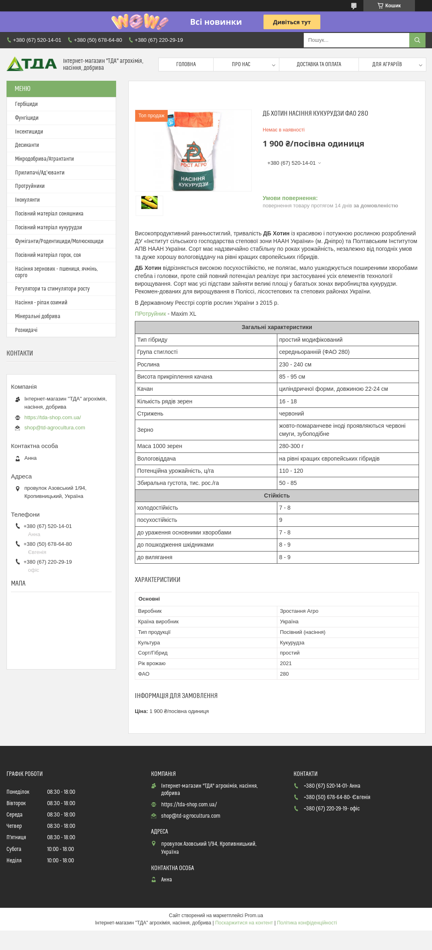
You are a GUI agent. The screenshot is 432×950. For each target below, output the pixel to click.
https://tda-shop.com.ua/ (52, 417)
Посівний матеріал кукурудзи (48, 227)
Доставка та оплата (319, 64)
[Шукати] (417, 40)
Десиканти (27, 145)
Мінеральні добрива (37, 316)
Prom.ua (254, 915)
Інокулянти (27, 200)
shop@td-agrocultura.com (54, 427)
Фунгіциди (27, 118)
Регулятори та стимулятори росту (52, 289)
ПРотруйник (150, 313)
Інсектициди (29, 132)
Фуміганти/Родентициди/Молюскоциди (59, 241)
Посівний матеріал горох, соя (48, 255)
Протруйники (30, 186)
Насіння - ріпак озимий (41, 302)
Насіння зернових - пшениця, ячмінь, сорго (56, 272)
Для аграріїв (387, 64)
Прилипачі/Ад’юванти (40, 173)
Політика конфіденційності (307, 923)
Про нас (241, 64)
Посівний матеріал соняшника (49, 214)
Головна (186, 64)
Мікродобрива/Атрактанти (44, 159)
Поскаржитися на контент (244, 923)
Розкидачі (26, 330)
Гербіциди (26, 104)
